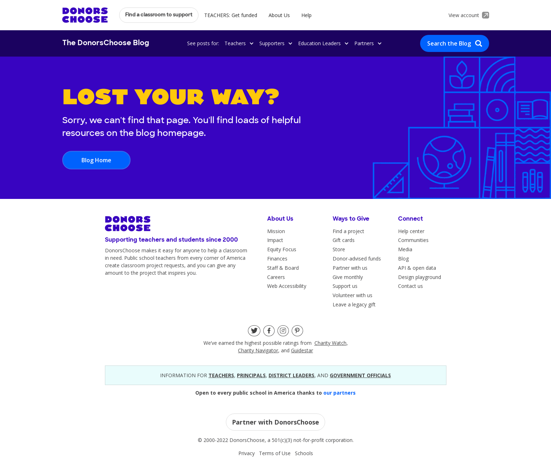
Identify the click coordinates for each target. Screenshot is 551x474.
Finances (277, 258)
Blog (403, 258)
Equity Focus (281, 249)
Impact (275, 240)
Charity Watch (330, 342)
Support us (345, 286)
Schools (304, 453)
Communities (413, 240)
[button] (238, 43)
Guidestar (302, 350)
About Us (279, 15)
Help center (411, 231)
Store (339, 249)
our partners (339, 392)
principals (251, 375)
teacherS (221, 375)
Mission (276, 231)
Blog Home (96, 160)
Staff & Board (283, 267)
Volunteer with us (352, 295)
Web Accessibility (286, 286)
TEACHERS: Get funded (230, 15)
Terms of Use (275, 453)
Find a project (348, 231)
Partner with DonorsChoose (275, 422)
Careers (276, 277)
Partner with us (350, 267)
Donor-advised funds (357, 258)
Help (306, 15)
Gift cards (344, 240)
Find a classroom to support (158, 15)
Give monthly (348, 277)
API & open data (417, 267)
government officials (360, 375)
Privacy (246, 453)
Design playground (419, 277)
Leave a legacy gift (354, 304)
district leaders (291, 375)
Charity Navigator (258, 350)
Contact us (410, 286)
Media (405, 249)
